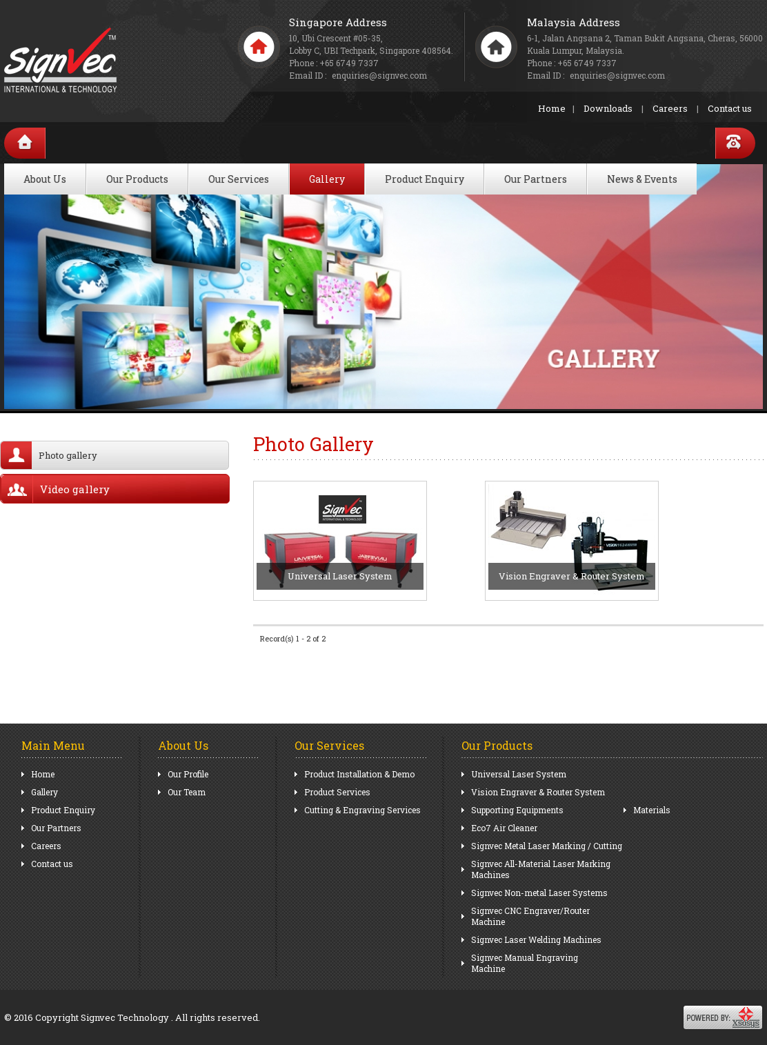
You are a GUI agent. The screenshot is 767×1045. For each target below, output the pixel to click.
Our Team (187, 791)
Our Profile (188, 773)
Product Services (337, 791)
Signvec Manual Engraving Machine (524, 963)
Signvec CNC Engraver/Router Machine (530, 916)
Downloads (608, 108)
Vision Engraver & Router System (538, 791)
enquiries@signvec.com (617, 75)
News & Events (642, 179)
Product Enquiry (424, 179)
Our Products (137, 179)
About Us (44, 179)
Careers (670, 108)
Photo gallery (49, 455)
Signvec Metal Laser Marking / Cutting (546, 845)
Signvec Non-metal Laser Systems (539, 892)
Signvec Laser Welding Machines (536, 939)
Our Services (238, 179)
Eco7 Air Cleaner (504, 827)
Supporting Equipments (517, 809)
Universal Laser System (518, 773)
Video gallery (55, 489)
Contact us (730, 108)
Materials (651, 809)
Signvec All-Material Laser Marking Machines (540, 869)
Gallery (327, 179)
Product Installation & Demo (359, 773)
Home (552, 108)
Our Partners (535, 179)
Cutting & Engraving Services (362, 809)
